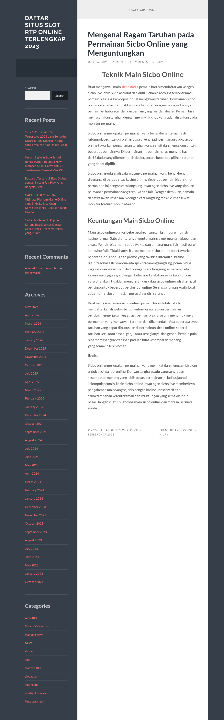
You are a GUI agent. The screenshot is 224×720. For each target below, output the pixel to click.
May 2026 (32, 306)
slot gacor (31, 676)
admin (117, 62)
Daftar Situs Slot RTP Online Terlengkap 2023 (45, 32)
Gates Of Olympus (37, 626)
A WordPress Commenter (41, 268)
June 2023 (32, 557)
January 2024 (34, 498)
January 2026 (34, 340)
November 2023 (35, 515)
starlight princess (36, 693)
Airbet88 (31, 618)
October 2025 (34, 365)
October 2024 (34, 423)
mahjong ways (34, 634)
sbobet (29, 651)
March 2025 (33, 390)
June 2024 (32, 457)
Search (30, 88)
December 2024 (35, 415)
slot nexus (31, 684)
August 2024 (33, 440)
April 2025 (32, 382)
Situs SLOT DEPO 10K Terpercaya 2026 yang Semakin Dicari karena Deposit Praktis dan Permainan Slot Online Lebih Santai (46, 140)
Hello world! (33, 272)
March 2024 (33, 481)
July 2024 (31, 448)
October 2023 (34, 523)
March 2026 (33, 323)
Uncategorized (34, 701)
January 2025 (34, 407)
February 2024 (34, 490)
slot (27, 659)
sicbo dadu (129, 87)
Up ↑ (165, 434)
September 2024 (36, 432)
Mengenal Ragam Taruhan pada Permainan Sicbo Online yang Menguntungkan (141, 43)
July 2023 (31, 548)
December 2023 (35, 507)
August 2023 (33, 540)
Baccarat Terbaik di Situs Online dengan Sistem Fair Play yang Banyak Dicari (45, 183)
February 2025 (34, 398)
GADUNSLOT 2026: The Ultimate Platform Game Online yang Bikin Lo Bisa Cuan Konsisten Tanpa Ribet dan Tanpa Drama (46, 203)
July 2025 (31, 373)
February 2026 (34, 331)
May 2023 (32, 565)
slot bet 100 (33, 668)
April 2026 (32, 315)
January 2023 (34, 573)
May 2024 (32, 465)
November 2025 (35, 356)
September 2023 (36, 532)
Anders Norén (185, 430)
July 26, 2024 (98, 62)
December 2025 (35, 348)
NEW (28, 643)
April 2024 (32, 473)
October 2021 (34, 582)
